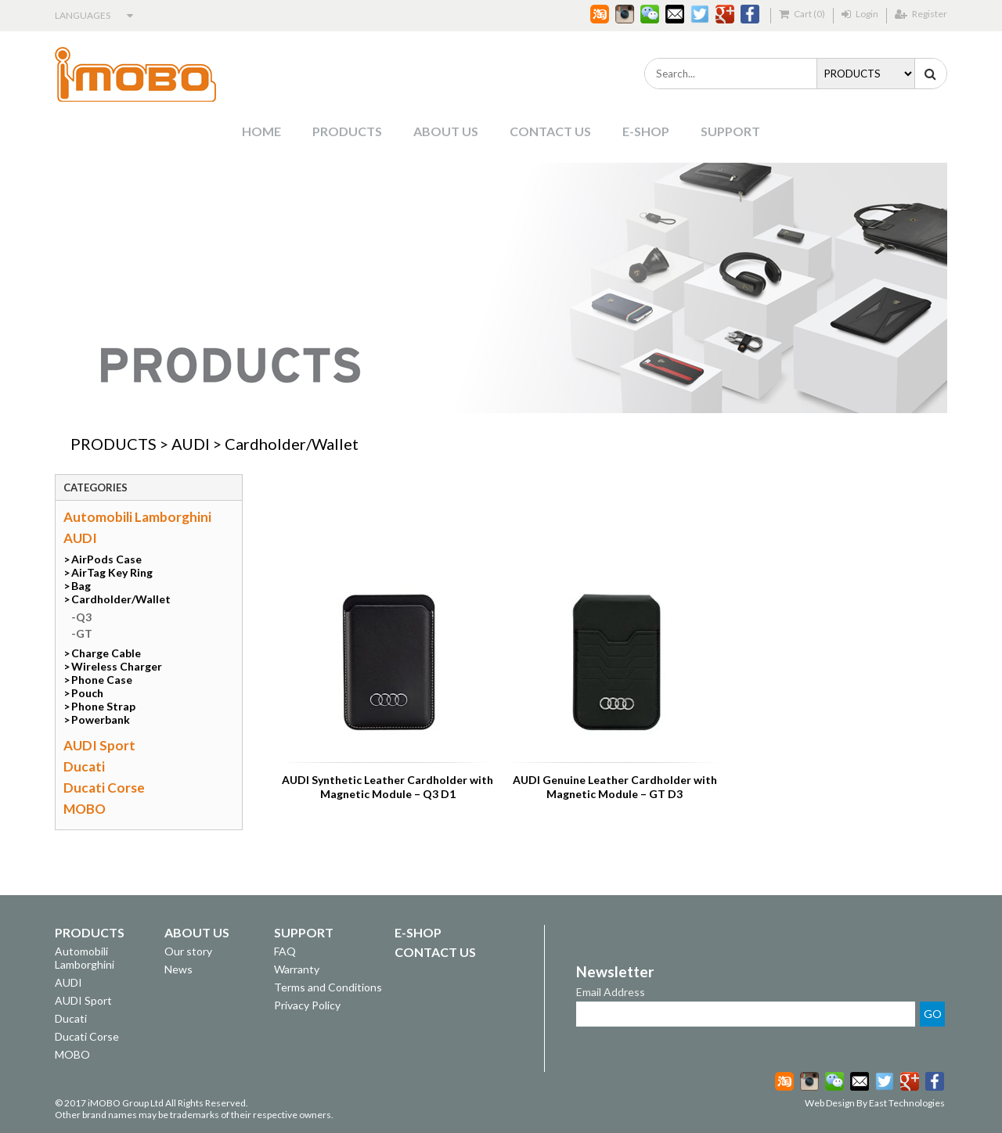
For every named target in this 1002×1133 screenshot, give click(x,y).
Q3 (84, 617)
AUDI (190, 443)
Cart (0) (802, 14)
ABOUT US (445, 131)
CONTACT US (550, 131)
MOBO (84, 808)
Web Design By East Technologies (875, 1103)
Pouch (87, 693)
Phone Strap (103, 706)
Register (921, 14)
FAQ (285, 951)
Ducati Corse (104, 787)
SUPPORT (730, 131)
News (178, 969)
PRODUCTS (347, 131)
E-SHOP (645, 131)
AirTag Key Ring (112, 572)
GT (84, 633)
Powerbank (100, 719)
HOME (261, 131)
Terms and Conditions (328, 987)
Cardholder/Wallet (292, 443)
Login (860, 14)
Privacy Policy (307, 1005)
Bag (81, 585)
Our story (188, 951)
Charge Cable (106, 653)
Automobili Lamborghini (137, 517)
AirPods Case (106, 559)
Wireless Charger (116, 666)
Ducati (84, 766)
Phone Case (101, 679)
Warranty (296, 969)
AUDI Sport (99, 745)
